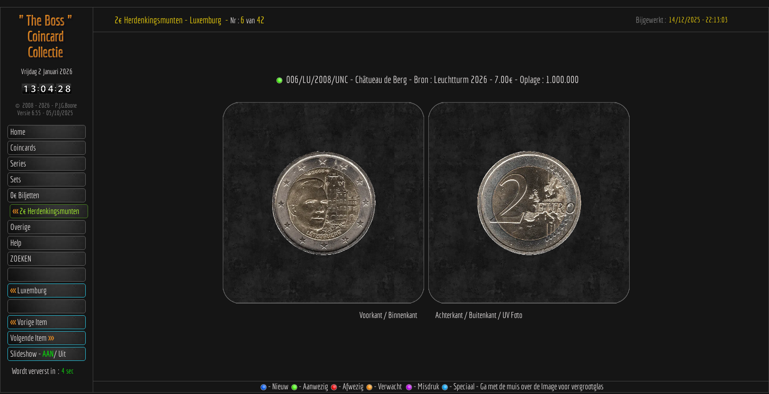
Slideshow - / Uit (38, 354)
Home (17, 132)
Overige (20, 227)
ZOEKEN (20, 258)
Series (18, 163)
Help (15, 243)
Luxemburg (28, 290)
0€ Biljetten (24, 195)
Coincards (23, 147)
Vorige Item (28, 322)
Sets (15, 179)
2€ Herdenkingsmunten (46, 211)
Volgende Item (32, 338)
